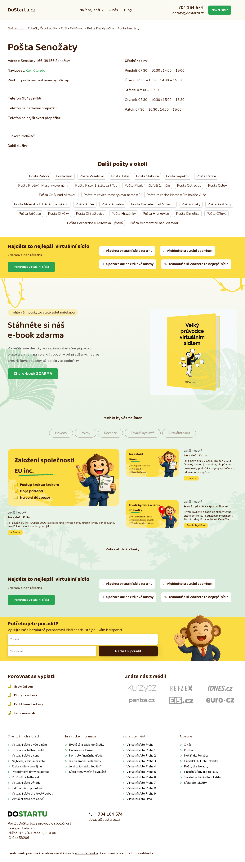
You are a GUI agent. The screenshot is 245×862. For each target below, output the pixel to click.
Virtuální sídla (179, 433)
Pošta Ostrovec (189, 185)
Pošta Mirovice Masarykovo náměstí (111, 195)
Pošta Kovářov (112, 204)
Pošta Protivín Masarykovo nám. (43, 185)
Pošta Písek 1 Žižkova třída (96, 185)
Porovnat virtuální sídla (32, 267)
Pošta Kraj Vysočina (100, 28)
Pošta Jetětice (30, 213)
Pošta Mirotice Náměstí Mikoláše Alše (176, 195)
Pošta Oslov (217, 185)
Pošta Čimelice (187, 213)
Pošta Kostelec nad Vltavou (153, 204)
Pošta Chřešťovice (90, 213)
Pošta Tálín (120, 176)
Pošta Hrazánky (123, 213)
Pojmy (85, 433)
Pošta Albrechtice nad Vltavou (154, 223)
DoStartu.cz (22, 10)
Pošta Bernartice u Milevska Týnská (95, 223)
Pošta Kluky (191, 204)
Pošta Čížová (216, 213)
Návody (61, 433)
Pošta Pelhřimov (72, 28)
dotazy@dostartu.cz (187, 13)
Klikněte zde (35, 70)
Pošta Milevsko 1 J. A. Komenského (41, 204)
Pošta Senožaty (128, 28)
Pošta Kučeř (84, 204)
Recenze (110, 433)
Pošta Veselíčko (92, 176)
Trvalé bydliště (143, 433)
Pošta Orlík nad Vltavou (57, 195)
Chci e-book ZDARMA (33, 373)
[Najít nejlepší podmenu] (102, 10)
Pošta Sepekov (177, 176)
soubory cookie (86, 853)
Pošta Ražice (206, 176)
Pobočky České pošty (42, 28)
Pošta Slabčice (147, 176)
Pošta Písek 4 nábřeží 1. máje (147, 185)
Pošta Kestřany (219, 204)
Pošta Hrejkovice (156, 213)
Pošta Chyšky (58, 213)
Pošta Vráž (64, 176)
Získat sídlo (219, 10)
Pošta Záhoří (39, 176)
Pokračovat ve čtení (63, 522)
